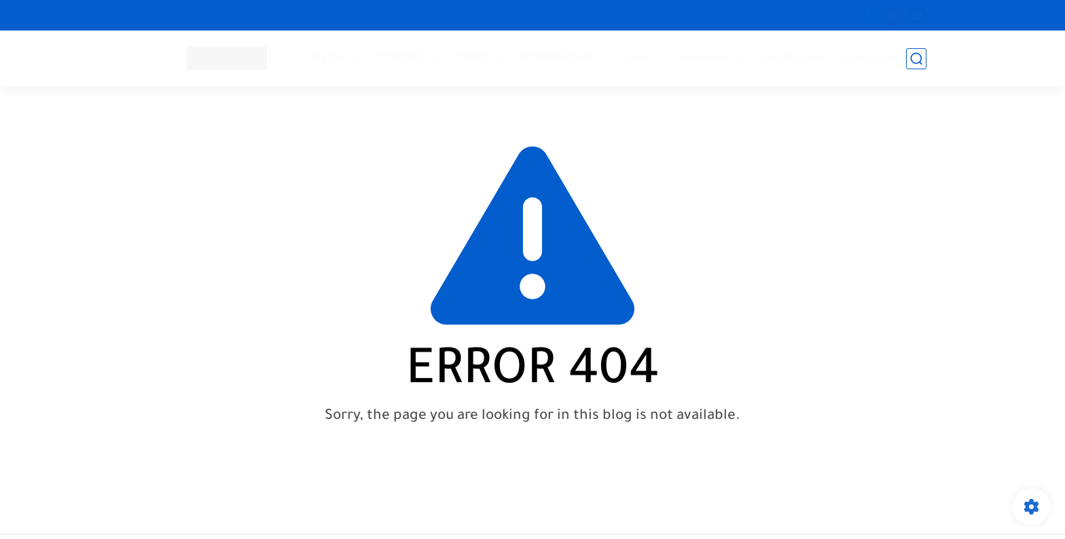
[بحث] (916, 58)
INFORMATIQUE (554, 58)
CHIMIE (469, 58)
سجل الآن (483, 15)
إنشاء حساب (871, 58)
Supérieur (703, 58)
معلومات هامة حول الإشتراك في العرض (293, 15)
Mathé (328, 58)
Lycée (635, 58)
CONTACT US (170, 15)
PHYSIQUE (397, 58)
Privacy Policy (418, 15)
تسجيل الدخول (792, 58)
